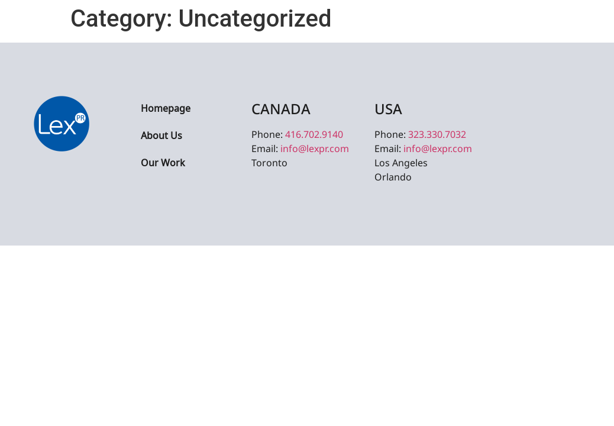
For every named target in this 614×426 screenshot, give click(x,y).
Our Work (163, 164)
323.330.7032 (437, 134)
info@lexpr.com (314, 148)
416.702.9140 (314, 134)
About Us (161, 136)
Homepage (165, 109)
